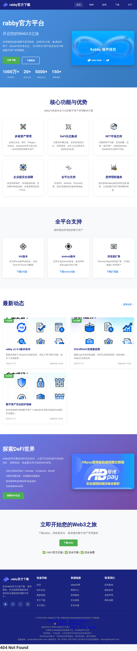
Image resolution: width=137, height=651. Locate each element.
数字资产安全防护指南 (18, 404)
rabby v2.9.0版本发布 (18, 349)
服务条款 (91, 627)
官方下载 (41, 600)
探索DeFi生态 (13, 495)
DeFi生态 (41, 590)
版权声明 (74, 627)
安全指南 (75, 600)
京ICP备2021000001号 (57, 621)
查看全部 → (128, 304)
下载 (117, 4)
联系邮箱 (109, 585)
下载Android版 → (68, 271)
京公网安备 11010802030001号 (68, 624)
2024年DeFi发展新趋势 (87, 349)
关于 (130, 4)
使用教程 (75, 595)
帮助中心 (75, 590)
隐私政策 (109, 590)
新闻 (104, 4)
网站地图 (109, 600)
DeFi (91, 4)
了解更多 (30, 60)
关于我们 (41, 605)
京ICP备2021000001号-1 (78, 621)
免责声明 (109, 595)
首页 (79, 4)
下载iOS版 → (23, 271)
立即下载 (11, 60)
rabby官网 (75, 585)
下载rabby (68, 542)
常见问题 (75, 605)
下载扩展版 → (113, 271)
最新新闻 (41, 595)
